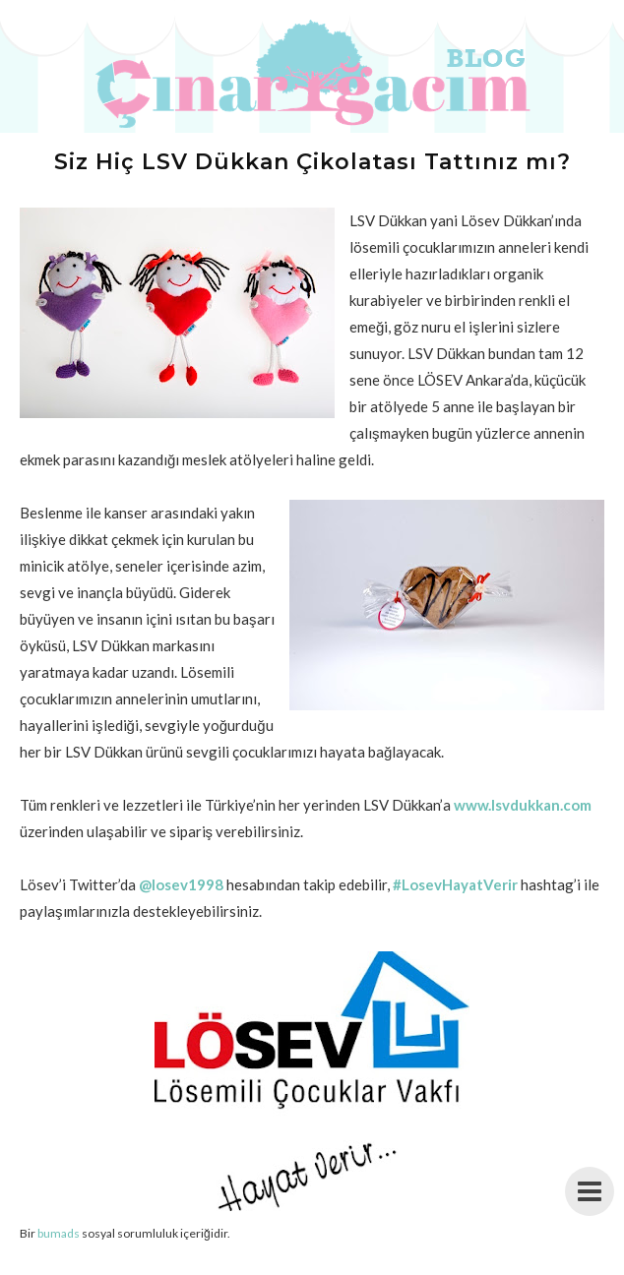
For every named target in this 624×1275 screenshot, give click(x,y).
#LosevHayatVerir (455, 884)
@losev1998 (181, 884)
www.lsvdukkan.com (523, 805)
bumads (58, 1233)
